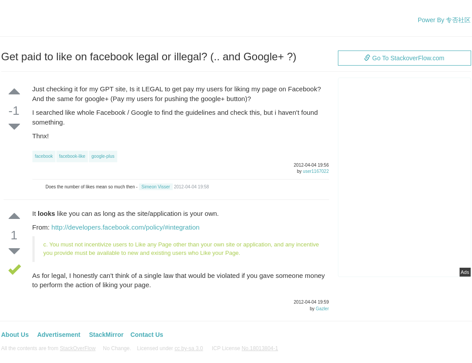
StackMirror (106, 334)
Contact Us (147, 334)
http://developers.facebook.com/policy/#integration (126, 227)
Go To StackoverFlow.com (404, 58)
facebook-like (72, 156)
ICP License (245, 348)
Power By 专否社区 (444, 19)
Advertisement (58, 334)
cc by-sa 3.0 (189, 348)
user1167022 (316, 171)
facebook (44, 156)
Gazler (322, 308)
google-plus (103, 156)
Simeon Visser (156, 186)
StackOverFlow (78, 348)
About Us (15, 334)
